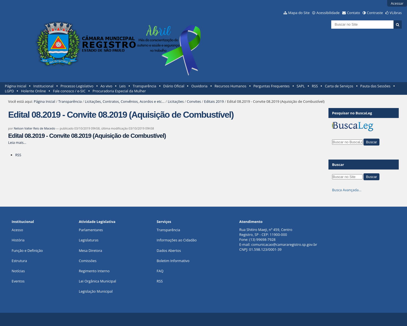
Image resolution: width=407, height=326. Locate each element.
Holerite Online (33, 90)
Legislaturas (88, 240)
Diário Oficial (173, 85)
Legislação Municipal (96, 291)
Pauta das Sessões (375, 85)
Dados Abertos (169, 250)
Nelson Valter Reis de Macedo (34, 128)
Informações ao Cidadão (177, 240)
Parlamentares (91, 229)
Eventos (18, 281)
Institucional (43, 85)
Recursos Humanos (230, 85)
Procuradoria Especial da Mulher (119, 90)
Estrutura (19, 260)
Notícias (18, 270)
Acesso (17, 229)
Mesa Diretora (90, 250)
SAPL (301, 85)
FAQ (160, 270)
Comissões (87, 260)
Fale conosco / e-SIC (69, 90)
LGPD (9, 90)
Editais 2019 (214, 101)
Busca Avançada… (346, 189)
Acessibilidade (327, 12)
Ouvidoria (199, 85)
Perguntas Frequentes (271, 85)
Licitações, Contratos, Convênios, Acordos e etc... (125, 101)
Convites (194, 101)
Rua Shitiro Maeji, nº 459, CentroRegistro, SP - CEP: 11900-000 (265, 232)
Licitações (176, 101)
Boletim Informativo (173, 260)
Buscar (338, 164)
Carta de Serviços (339, 85)
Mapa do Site (299, 12)
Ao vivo (106, 85)
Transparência (144, 85)
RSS (315, 85)
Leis (122, 85)
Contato (353, 12)
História (18, 240)
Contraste (375, 12)
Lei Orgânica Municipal (97, 281)
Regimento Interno (94, 270)
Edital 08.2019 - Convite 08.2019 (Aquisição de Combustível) (87, 135)
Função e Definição (27, 250)
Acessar (397, 3)
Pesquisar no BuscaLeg (352, 113)
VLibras (396, 12)
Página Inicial (15, 85)
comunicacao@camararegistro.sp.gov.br (284, 244)
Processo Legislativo (76, 85)
